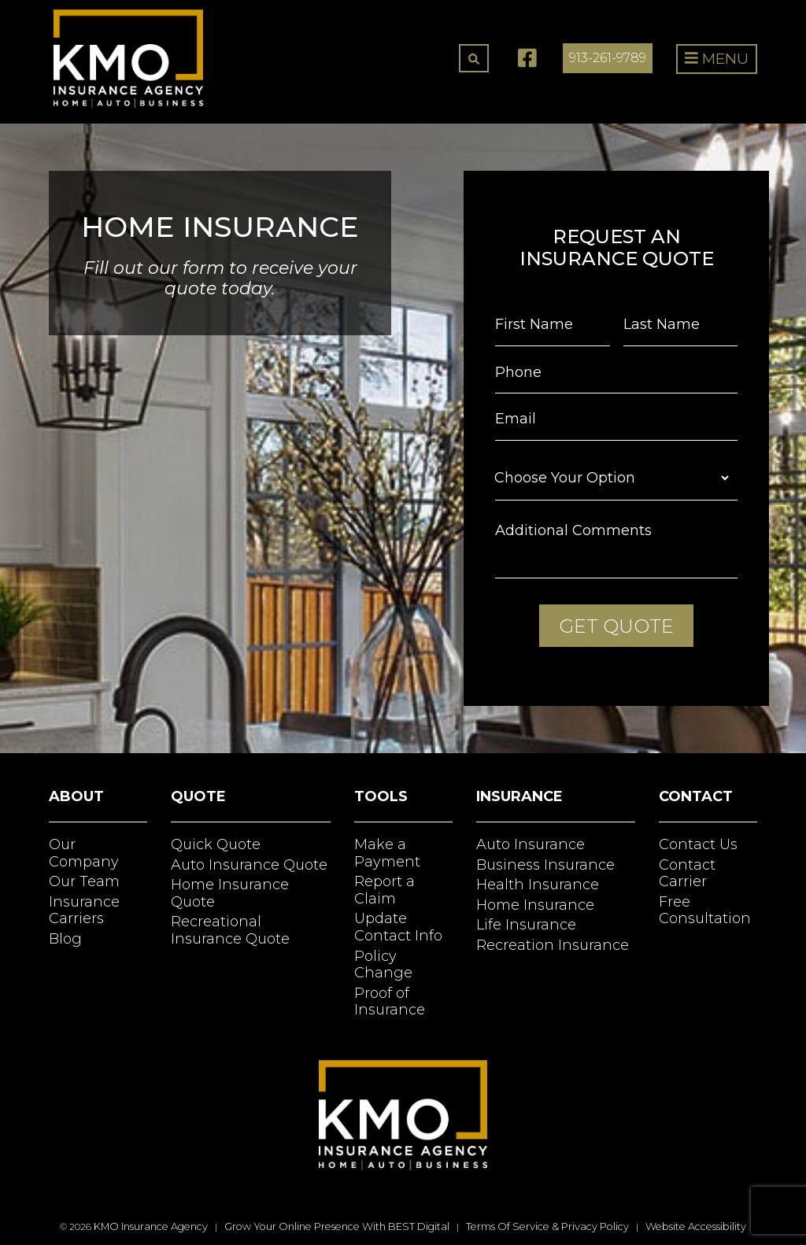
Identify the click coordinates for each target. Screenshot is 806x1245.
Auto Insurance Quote (249, 865)
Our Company (84, 853)
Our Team (84, 881)
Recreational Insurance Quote (230, 930)
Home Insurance (535, 905)
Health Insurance (537, 884)
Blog (65, 939)
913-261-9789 (607, 57)
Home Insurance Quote (230, 893)
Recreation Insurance (552, 945)
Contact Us (698, 844)
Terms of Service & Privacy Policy (547, 1226)
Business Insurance (545, 865)
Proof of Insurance (389, 1002)
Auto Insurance (530, 844)
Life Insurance (526, 924)
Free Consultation (705, 910)
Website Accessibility (695, 1226)
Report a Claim (384, 890)
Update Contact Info (398, 927)
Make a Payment (387, 853)
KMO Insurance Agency (151, 1226)
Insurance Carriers (84, 910)
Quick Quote (216, 844)
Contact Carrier (687, 873)
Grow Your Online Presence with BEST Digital (336, 1226)
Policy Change (383, 965)
